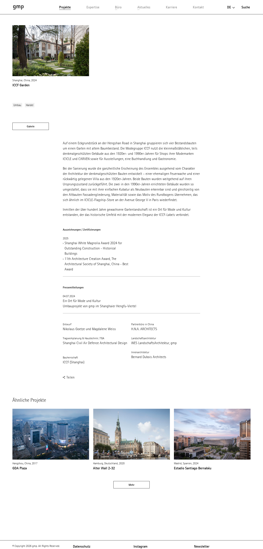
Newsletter (201, 546)
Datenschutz (81, 546)
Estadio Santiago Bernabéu (192, 468)
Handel (29, 105)
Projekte (65, 7)
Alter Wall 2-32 (104, 468)
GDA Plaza (19, 468)
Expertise (92, 7)
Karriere (171, 7)
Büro (118, 7)
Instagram (141, 546)
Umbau (17, 105)
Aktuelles (143, 7)
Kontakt (198, 7)
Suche (245, 7)
